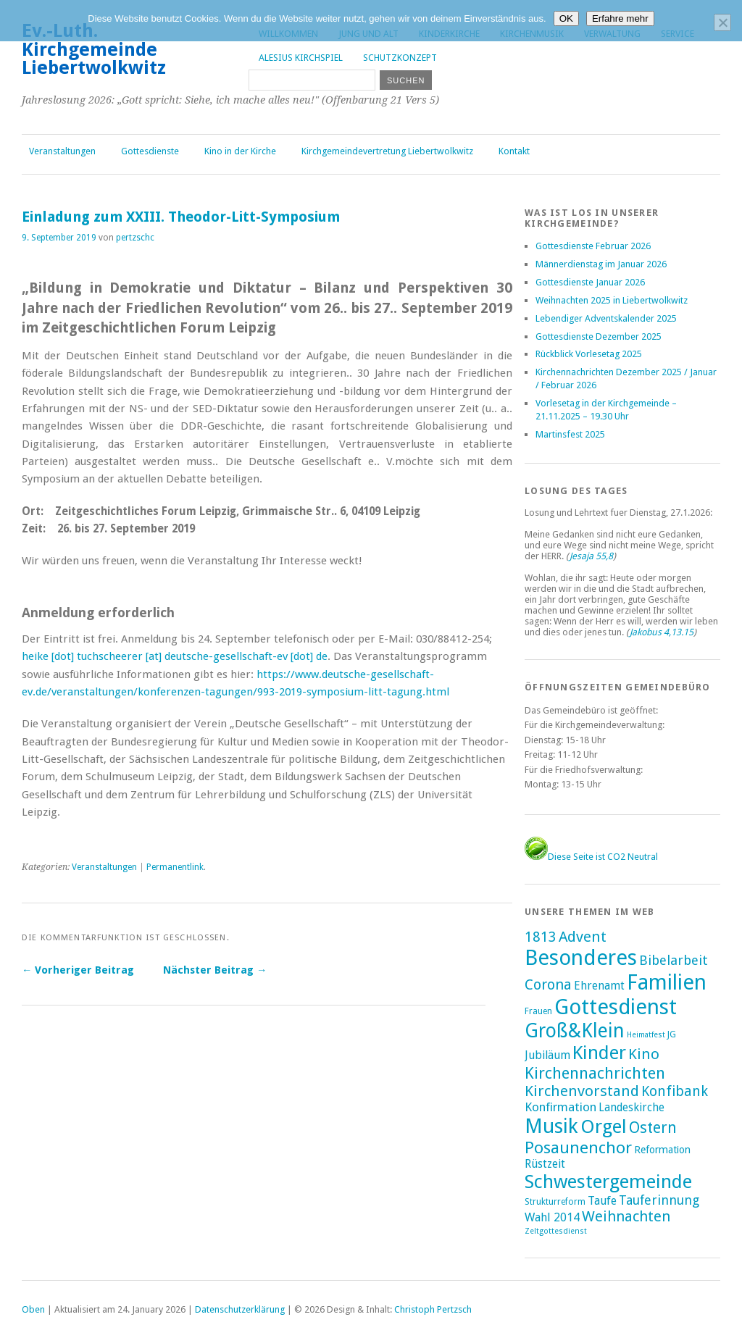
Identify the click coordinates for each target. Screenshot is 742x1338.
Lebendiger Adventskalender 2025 (606, 318)
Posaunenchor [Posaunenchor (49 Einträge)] (578, 1147)
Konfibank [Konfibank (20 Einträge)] (674, 1091)
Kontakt (514, 151)
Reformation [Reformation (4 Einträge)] (662, 1149)
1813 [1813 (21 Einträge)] (540, 937)
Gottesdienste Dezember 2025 (598, 336)
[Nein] (722, 22)
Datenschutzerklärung (240, 1309)
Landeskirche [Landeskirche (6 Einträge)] (631, 1107)
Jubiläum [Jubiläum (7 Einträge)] (547, 1055)
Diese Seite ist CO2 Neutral (591, 856)
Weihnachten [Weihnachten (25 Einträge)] (626, 1216)
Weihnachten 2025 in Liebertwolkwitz (611, 300)
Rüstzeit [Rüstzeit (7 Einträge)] (545, 1164)
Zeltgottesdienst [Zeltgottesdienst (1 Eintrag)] (556, 1231)
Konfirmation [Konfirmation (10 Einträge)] (560, 1107)
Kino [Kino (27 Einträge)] (643, 1054)
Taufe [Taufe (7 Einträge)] (602, 1201)
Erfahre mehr (620, 18)
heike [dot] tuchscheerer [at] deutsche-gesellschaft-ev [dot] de (175, 656)
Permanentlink (175, 867)
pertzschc (135, 238)
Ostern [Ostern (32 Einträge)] (653, 1128)
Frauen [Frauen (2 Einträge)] (538, 1011)
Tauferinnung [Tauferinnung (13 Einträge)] (659, 1200)
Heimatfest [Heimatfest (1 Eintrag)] (646, 1035)
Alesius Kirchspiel (301, 57)
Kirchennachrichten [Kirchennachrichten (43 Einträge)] (595, 1072)
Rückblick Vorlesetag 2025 (588, 353)
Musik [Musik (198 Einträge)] (551, 1126)
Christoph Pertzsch (433, 1309)
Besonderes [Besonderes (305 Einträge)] (581, 957)
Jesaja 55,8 (591, 556)
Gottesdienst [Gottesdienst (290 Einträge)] (615, 1007)
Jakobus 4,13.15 (661, 632)
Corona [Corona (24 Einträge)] (548, 984)
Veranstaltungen (62, 151)
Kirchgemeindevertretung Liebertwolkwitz (387, 151)
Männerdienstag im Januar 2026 (601, 264)
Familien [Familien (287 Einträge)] (666, 982)
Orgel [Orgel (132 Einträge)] (603, 1126)
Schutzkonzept (400, 57)
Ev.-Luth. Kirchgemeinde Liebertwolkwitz (94, 49)
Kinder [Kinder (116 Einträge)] (599, 1052)
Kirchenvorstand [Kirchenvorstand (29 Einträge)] (582, 1091)
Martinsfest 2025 (570, 434)
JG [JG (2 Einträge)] (671, 1034)
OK (566, 18)
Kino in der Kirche (240, 151)
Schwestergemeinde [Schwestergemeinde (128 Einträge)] (608, 1181)
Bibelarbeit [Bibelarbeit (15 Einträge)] (673, 960)
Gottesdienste (150, 151)
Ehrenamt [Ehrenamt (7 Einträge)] (599, 985)
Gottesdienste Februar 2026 (593, 246)
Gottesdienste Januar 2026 (590, 282)
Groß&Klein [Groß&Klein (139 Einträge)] (575, 1030)
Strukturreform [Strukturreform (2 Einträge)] (555, 1202)
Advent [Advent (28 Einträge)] (582, 936)
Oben (33, 1309)
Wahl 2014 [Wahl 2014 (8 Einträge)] (552, 1217)
